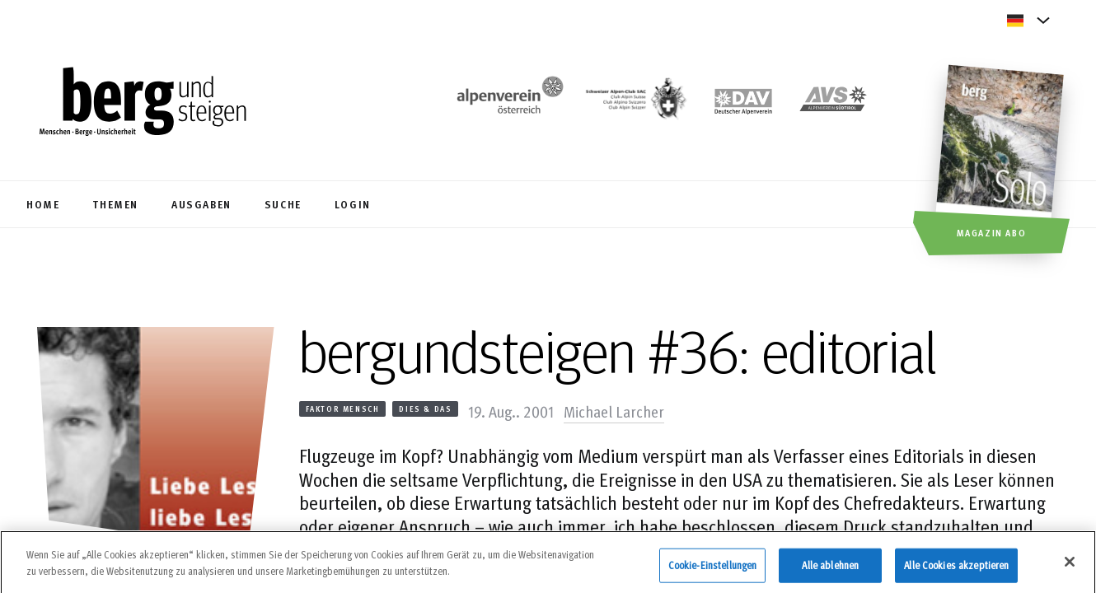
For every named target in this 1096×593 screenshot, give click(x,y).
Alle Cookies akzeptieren (956, 572)
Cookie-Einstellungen (712, 572)
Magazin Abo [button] (992, 232)
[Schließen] (1070, 569)
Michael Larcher (614, 411)
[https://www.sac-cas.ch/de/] (634, 103)
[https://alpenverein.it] (833, 103)
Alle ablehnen (830, 572)
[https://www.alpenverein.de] (743, 103)
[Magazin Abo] (1002, 162)
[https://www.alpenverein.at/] (507, 103)
